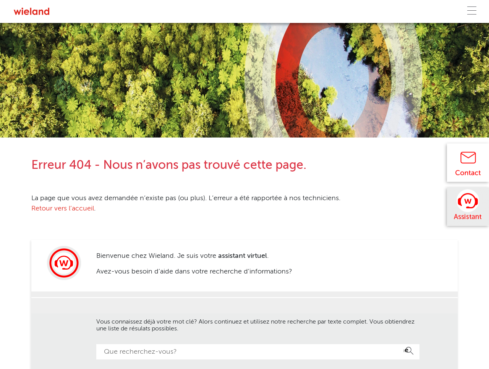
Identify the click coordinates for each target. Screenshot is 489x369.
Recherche (406, 350)
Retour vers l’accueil (62, 208)
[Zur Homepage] (31, 11)
